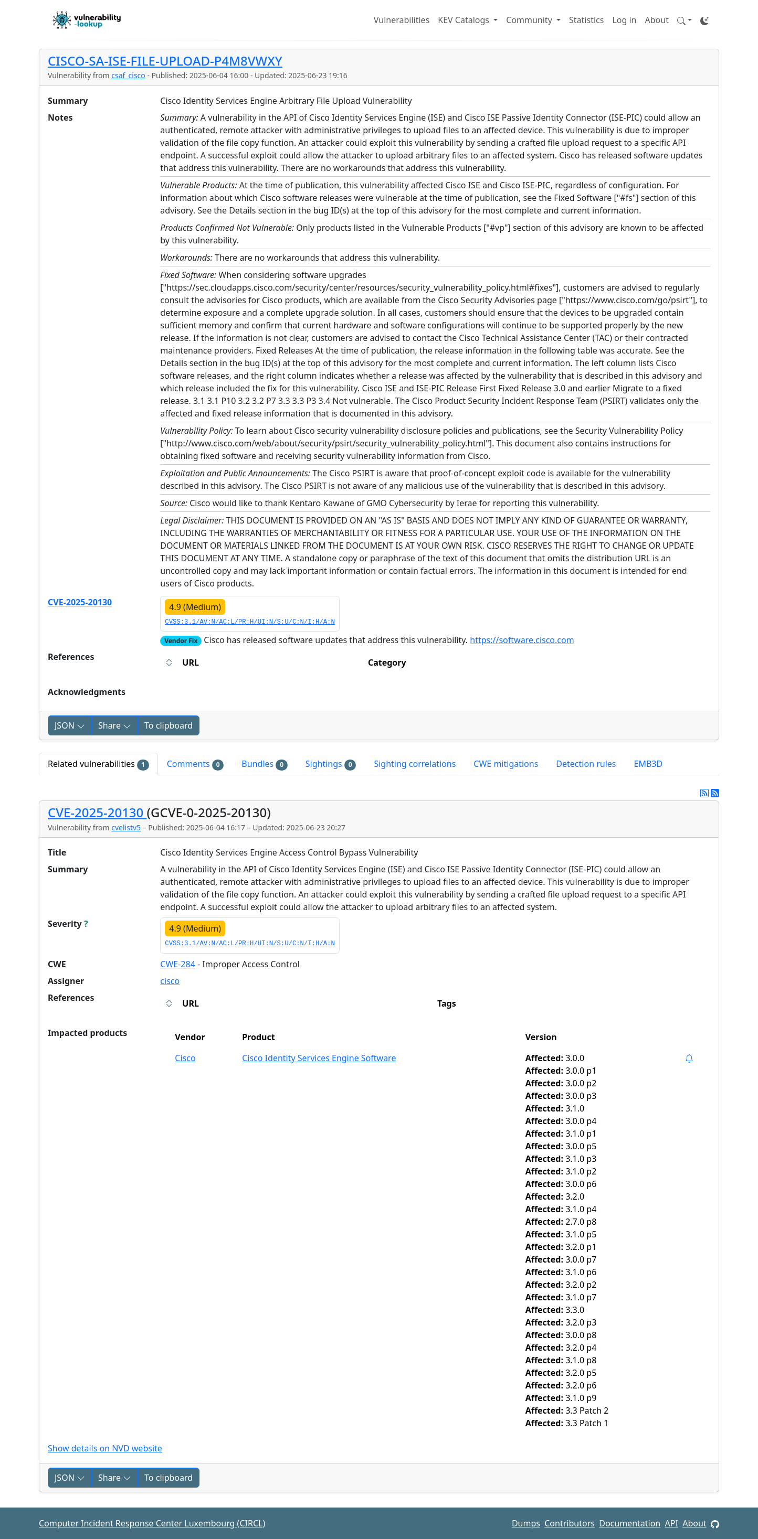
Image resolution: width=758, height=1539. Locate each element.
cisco (170, 981)
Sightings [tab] (331, 764)
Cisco (185, 1058)
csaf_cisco (128, 75)
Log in (624, 20)
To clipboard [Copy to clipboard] (168, 725)
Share (114, 725)
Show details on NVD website (105, 1448)
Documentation (629, 1523)
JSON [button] (70, 725)
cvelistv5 (126, 827)
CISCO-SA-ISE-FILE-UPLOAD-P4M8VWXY (165, 60)
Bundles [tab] (264, 764)
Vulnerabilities (401, 20)
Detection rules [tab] (586, 764)
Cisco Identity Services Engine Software (319, 1058)
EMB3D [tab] (648, 764)
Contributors (569, 1523)
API (671, 1523)
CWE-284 (177, 964)
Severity (68, 923)
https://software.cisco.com (522, 640)
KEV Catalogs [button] (464, 20)
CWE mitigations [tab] (505, 764)
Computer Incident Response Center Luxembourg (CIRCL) (152, 1523)
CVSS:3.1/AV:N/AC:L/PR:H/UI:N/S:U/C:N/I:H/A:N (249, 622)
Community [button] (530, 20)
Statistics (586, 20)
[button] (684, 19)
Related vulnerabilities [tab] (98, 764)
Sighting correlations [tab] (415, 764)
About (657, 20)
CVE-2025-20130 (80, 602)
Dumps (526, 1523)
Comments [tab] (195, 764)
